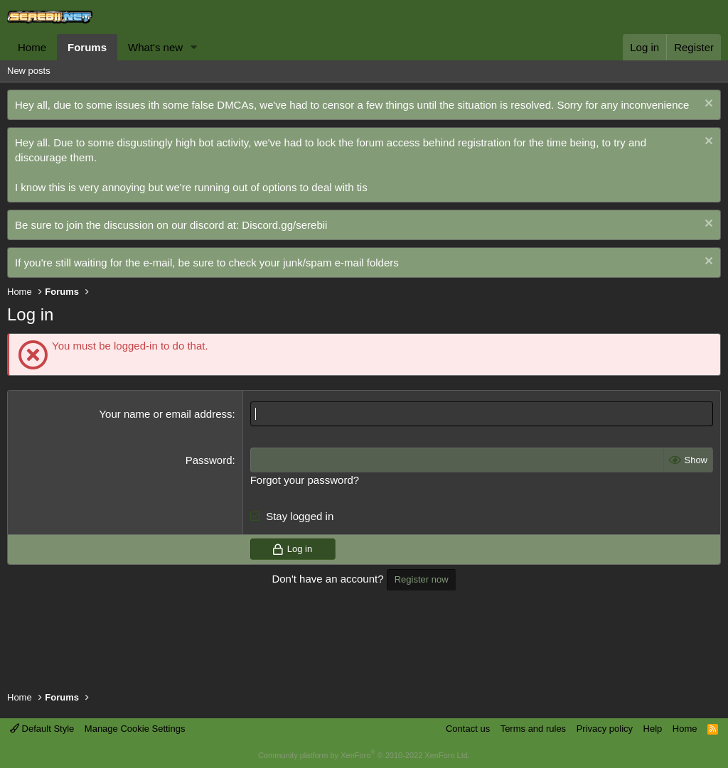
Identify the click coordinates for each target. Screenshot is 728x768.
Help (653, 728)
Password (209, 460)
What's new (155, 47)
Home (32, 47)
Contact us (468, 728)
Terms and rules (533, 728)
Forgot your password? (304, 480)
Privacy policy (605, 728)
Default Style (42, 728)
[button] (194, 47)
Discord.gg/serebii (284, 225)
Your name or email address (165, 414)
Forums (87, 47)
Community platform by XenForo (364, 755)
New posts (28, 70)
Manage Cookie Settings (135, 728)
